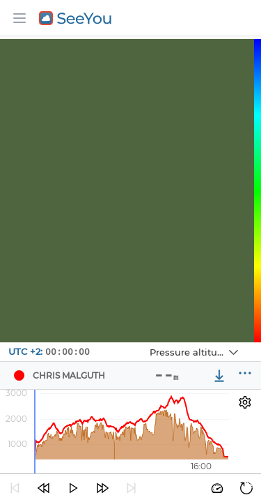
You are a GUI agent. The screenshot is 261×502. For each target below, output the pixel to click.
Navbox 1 (138, 342)
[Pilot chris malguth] (18, 375)
